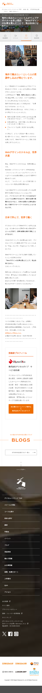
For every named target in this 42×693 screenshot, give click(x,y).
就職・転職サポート (11, 572)
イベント (7, 538)
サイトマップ (6, 617)
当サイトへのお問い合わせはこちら (14, 623)
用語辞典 (7, 552)
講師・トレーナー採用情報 (11, 613)
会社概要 (5, 601)
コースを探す (9, 511)
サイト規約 (6, 605)
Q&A (6, 585)
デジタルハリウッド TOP (13, 498)
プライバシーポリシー (9, 609)
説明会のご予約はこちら (13, 333)
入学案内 (7, 579)
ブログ (6, 545)
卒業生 (6, 532)
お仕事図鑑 (8, 565)
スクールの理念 (9, 505)
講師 (6, 525)
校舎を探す (8, 518)
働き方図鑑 (8, 558)
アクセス (7, 592)
